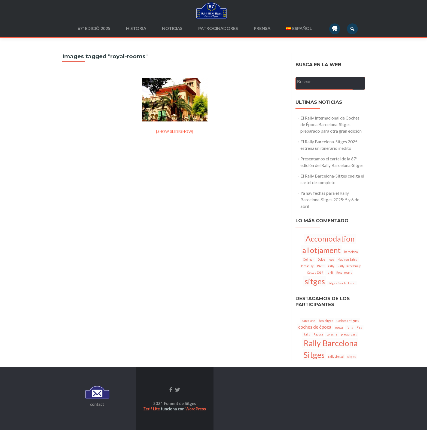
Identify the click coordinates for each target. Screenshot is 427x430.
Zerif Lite (152, 408)
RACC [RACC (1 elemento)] (321, 266)
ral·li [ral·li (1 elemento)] (330, 272)
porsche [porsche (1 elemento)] (332, 334)
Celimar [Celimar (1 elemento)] (308, 259)
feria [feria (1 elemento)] (349, 327)
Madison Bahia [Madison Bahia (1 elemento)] (347, 259)
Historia (136, 28)
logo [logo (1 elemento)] (331, 259)
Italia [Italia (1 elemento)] (306, 334)
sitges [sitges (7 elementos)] (315, 281)
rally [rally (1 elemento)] (331, 266)
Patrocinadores (218, 28)
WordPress (195, 408)
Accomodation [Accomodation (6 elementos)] (330, 238)
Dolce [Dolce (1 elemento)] (321, 259)
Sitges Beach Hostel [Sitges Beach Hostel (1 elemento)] (341, 283)
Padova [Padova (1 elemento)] (318, 334)
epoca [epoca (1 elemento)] (339, 327)
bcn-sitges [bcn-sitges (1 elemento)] (326, 320)
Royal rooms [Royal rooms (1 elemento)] (344, 272)
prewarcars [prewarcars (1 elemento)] (349, 334)
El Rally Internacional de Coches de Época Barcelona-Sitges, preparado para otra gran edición (331, 124)
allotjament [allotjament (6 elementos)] (321, 250)
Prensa (262, 28)
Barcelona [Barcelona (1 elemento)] (308, 320)
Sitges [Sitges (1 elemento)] (351, 356)
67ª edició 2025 (94, 28)
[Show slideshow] (174, 131)
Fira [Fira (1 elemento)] (359, 327)
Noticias (172, 28)
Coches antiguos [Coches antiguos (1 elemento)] (348, 320)
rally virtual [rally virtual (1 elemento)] (336, 356)
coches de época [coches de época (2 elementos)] (314, 327)
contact (97, 404)
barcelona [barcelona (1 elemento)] (351, 252)
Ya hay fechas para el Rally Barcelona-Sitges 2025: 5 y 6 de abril (329, 199)
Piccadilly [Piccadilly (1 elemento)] (307, 266)
